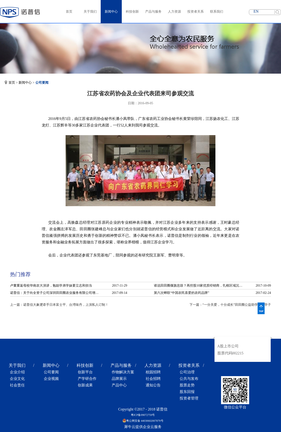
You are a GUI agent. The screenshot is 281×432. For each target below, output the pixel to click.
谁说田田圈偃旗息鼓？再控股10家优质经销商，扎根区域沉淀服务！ (199, 285)
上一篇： (59, 304)
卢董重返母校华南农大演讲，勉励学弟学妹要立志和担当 (51, 285)
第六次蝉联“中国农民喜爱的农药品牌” (181, 293)
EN (256, 11)
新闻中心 (25, 82)
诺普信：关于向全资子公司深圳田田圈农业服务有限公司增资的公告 (55, 293)
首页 (69, 11)
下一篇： (230, 304)
